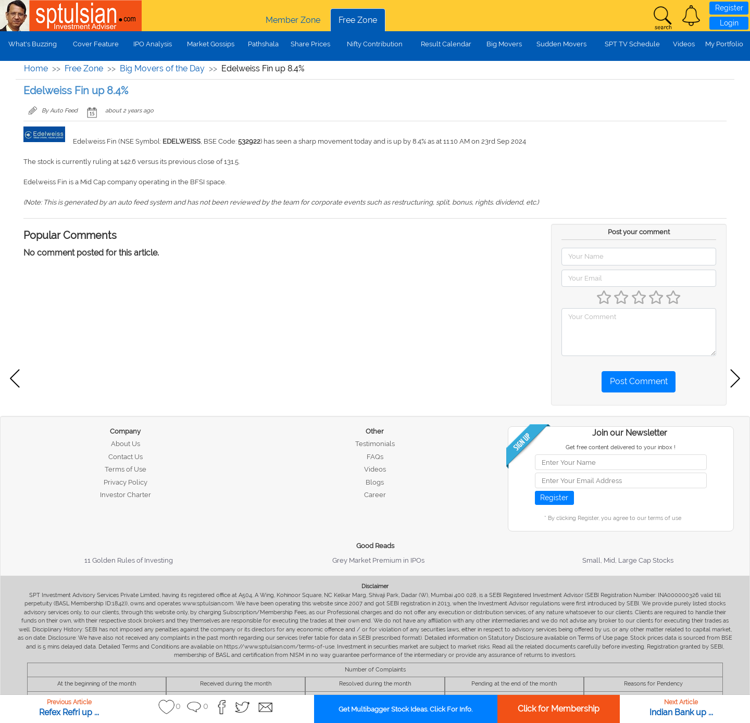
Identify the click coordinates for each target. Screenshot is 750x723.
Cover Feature (96, 44)
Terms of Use (125, 469)
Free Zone (358, 20)
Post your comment (639, 232)
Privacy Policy (125, 482)
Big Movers (504, 44)
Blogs (375, 482)
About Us (125, 444)
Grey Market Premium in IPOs (378, 560)
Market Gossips (210, 44)
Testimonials (375, 444)
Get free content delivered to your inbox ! (621, 447)
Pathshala (263, 44)
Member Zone (293, 20)
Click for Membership (558, 709)
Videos (684, 44)
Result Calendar (446, 44)
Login (729, 23)
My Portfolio (724, 44)
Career (375, 495)
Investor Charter (125, 495)
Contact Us (125, 457)
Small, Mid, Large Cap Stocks (627, 560)
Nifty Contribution (375, 44)
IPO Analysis (152, 44)
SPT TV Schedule (632, 44)
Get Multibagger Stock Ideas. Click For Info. (405, 709)
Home (36, 68)
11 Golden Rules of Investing (128, 560)
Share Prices (310, 44)
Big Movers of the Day (162, 68)
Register (729, 8)
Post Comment (639, 381)
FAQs (375, 457)
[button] (691, 15)
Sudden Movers (561, 44)
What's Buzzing (32, 44)
